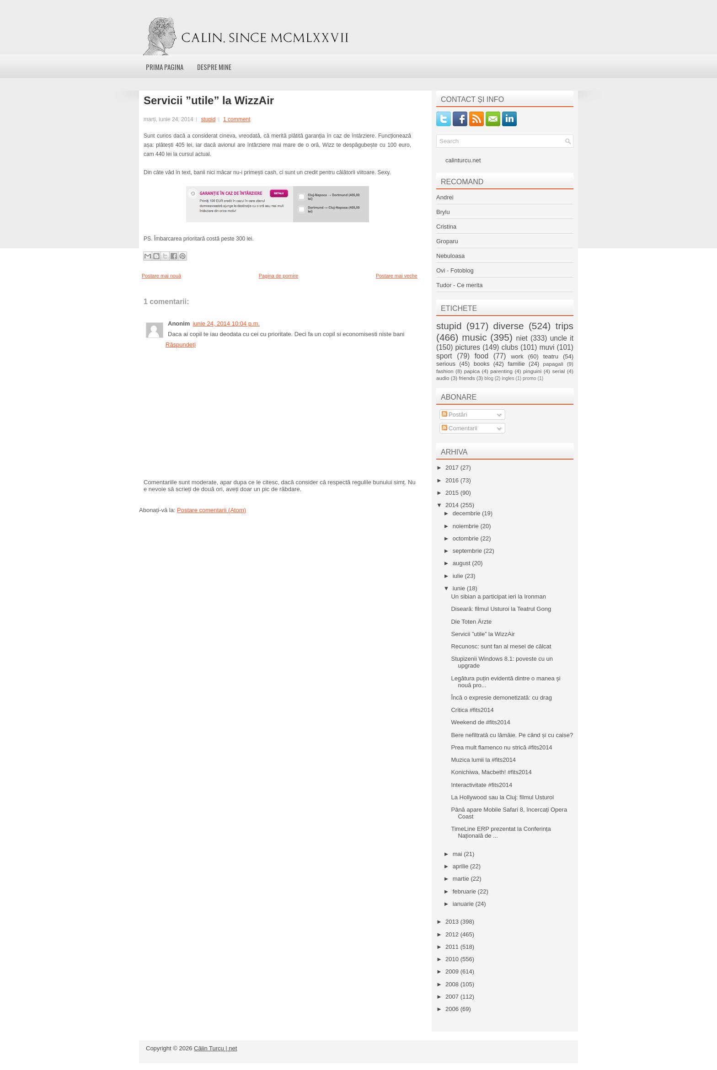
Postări (454, 414)
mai (458, 854)
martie (462, 878)
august (462, 563)
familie (516, 363)
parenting (501, 371)
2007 (452, 996)
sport (444, 356)
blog (488, 378)
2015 (452, 492)
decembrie (467, 513)
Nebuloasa (450, 255)
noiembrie (467, 526)
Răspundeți (181, 344)
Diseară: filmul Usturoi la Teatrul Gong (501, 608)
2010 (452, 959)
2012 (452, 934)
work (517, 356)
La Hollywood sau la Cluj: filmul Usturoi (502, 797)
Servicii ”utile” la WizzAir (209, 100)
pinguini (532, 371)
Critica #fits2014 (472, 709)
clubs (510, 347)
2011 (452, 946)
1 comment (236, 119)
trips (564, 326)
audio (442, 378)
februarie (465, 891)
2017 (452, 467)
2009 (452, 971)
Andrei (445, 197)
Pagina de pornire (279, 275)
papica (472, 371)
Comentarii (459, 428)
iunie (460, 588)
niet (522, 338)
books (482, 363)
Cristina (446, 226)
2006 (452, 1009)
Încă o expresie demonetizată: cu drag (501, 697)
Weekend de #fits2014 (480, 722)
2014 (452, 505)
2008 (452, 984)
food (481, 356)
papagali (553, 364)
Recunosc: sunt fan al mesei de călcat (501, 646)
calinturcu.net (463, 160)
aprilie (461, 866)
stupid (208, 119)
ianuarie (464, 903)
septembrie (468, 550)
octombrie (467, 538)
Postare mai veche (396, 275)
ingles (508, 378)
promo (529, 378)
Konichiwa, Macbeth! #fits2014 (491, 772)
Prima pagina (164, 67)
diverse (508, 326)
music (474, 337)
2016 (452, 480)
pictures (467, 347)
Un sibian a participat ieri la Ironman (498, 596)
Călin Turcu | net (215, 1048)
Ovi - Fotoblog (455, 270)
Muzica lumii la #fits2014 (483, 759)
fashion (445, 371)
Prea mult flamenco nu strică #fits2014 (501, 747)
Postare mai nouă (161, 275)
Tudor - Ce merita (459, 285)
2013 (452, 921)
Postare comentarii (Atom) (211, 510)
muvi (547, 347)
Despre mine (214, 67)
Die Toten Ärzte (471, 621)
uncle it (561, 338)
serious (445, 363)
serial (558, 371)
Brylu (443, 212)
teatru (550, 356)
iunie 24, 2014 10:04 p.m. (226, 323)
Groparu (447, 241)
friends (467, 378)
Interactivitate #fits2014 (481, 784)
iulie (459, 575)
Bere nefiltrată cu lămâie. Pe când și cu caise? (512, 735)
